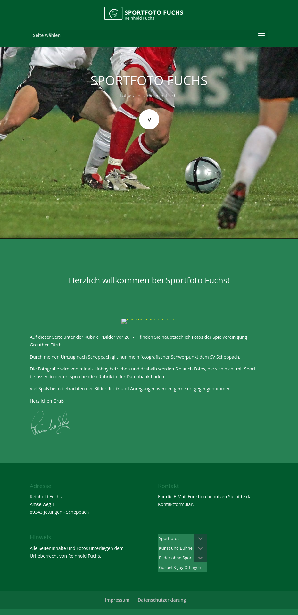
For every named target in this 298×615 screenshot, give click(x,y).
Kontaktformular (175, 504)
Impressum (117, 600)
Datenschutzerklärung (162, 600)
